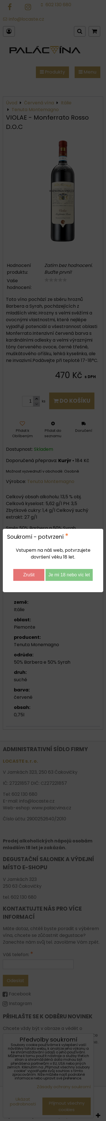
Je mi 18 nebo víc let (69, 574)
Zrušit (28, 574)
